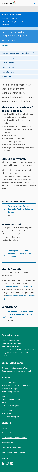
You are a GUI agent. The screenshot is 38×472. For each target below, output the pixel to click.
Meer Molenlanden (16, 15)
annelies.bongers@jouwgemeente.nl (19, 286)
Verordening (6, 77)
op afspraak (14, 391)
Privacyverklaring (8, 433)
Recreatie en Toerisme (9, 18)
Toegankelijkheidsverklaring (12, 447)
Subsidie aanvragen (9, 58)
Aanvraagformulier (9, 62)
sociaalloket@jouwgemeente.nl (19, 371)
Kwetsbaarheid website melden (14, 452)
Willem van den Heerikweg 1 (12, 385)
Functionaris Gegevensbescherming (15, 438)
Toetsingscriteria (8, 67)
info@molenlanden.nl (15, 343)
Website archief (7, 442)
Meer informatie (8, 72)
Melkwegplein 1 (7, 413)
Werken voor (6, 428)
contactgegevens (12, 346)
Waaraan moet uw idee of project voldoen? (18, 53)
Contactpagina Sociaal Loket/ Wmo (15, 368)
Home (4, 15)
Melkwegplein (14, 388)
